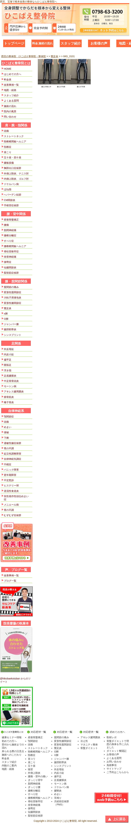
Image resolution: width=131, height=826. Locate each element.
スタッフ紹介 (71, 43)
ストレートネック (14, 136)
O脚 (6, 318)
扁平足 (7, 359)
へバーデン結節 (12, 194)
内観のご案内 (9, 765)
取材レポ (112, 737)
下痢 (6, 437)
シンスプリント (12, 334)
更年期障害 (10, 475)
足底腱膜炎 (10, 375)
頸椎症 (31, 755)
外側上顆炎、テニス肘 (16, 173)
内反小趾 (9, 354)
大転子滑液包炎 (12, 297)
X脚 (56, 755)
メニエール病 (11, 504)
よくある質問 (11, 100)
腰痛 (6, 224)
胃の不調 (9, 448)
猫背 (30, 769)
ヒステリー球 (11, 485)
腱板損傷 (9, 162)
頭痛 (6, 131)
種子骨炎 (9, 402)
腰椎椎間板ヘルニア (15, 246)
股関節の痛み (11, 287)
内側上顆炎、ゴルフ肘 (16, 178)
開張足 (7, 365)
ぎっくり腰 (34, 787)
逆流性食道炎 (11, 491)
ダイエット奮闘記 (116, 750)
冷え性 (84, 741)
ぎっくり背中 (35, 780)
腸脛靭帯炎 (10, 329)
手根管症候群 (11, 205)
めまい (7, 427)
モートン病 (10, 386)
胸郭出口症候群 (12, 168)
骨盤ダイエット (89, 748)
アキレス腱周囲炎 (14, 391)
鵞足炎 (7, 308)
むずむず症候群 (12, 515)
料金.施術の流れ (42, 43)
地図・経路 (10, 90)
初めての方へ (9, 741)
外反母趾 (9, 349)
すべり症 (9, 240)
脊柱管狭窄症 (11, 251)
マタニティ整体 (89, 744)
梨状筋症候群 (11, 272)
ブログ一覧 (10, 580)
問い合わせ (10, 116)
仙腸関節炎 (10, 267)
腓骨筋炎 (9, 397)
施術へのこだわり (12, 754)
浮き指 (7, 370)
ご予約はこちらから (118, 772)
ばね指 (7, 189)
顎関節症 (9, 416)
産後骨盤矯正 (11, 219)
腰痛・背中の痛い (38, 776)
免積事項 (112, 765)
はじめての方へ (12, 74)
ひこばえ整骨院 (68, 820)
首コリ (31, 758)
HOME (7, 68)
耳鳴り (58, 797)
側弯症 (7, 262)
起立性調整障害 (12, 453)
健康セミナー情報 (12, 737)
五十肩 (31, 765)
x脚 (6, 313)
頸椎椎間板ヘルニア (15, 141)
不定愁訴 (9, 480)
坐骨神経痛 (10, 256)
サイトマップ (114, 768)
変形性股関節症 (12, 292)
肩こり (7, 152)
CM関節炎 (9, 200)
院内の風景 (10, 111)
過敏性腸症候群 (12, 443)
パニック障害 (11, 469)
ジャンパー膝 (11, 324)
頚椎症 (7, 147)
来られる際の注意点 (13, 751)
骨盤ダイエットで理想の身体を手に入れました (118, 744)
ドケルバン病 (11, 184)
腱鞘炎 (58, 790)
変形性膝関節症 (12, 303)
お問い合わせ (114, 761)
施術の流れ (10, 106)
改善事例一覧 (11, 84)
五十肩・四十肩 (12, 157)
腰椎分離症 (10, 235)
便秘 (6, 432)
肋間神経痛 (10, 230)
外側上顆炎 (34, 772)
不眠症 (7, 464)
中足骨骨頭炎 (11, 381)
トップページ (14, 43)
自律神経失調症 (12, 459)
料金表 (7, 79)
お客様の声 (99, 43)
